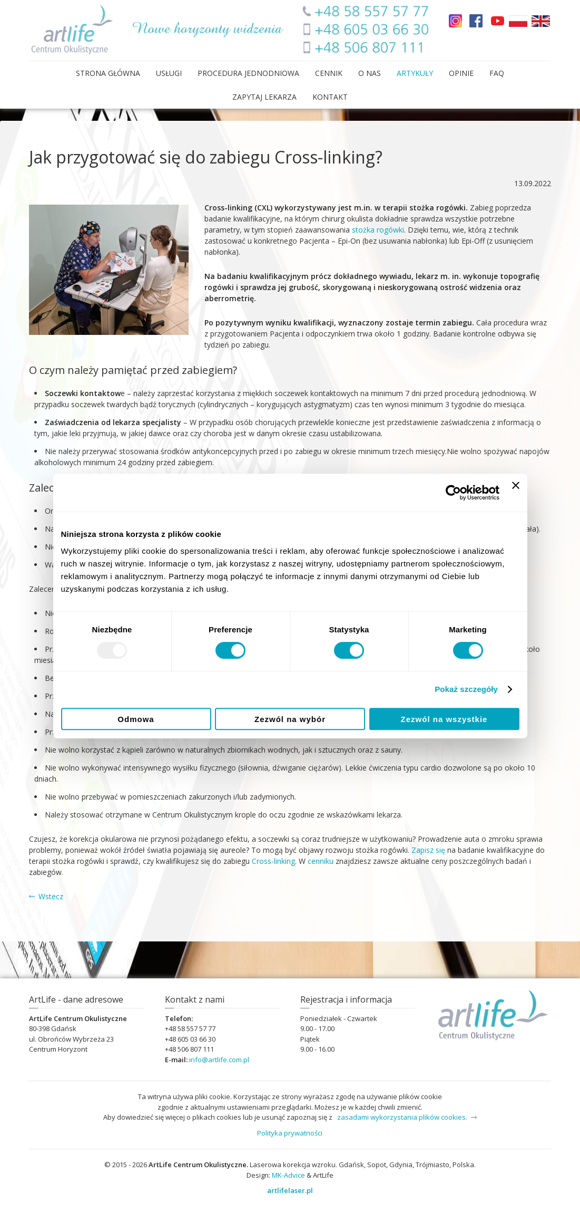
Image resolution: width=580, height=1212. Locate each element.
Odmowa (135, 719)
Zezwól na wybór (290, 719)
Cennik (328, 73)
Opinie (461, 73)
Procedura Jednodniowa (248, 73)
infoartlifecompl (219, 1059)
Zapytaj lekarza (264, 97)
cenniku (320, 861)
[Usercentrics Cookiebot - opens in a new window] (453, 493)
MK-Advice (288, 1175)
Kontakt (330, 97)
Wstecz (50, 896)
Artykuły (415, 73)
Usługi (169, 73)
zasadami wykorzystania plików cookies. (402, 1117)
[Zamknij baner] (515, 493)
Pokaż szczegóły (466, 689)
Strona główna (108, 73)
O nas (369, 73)
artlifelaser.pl (290, 1190)
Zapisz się (428, 850)
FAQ (496, 73)
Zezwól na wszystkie (444, 719)
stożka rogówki (378, 230)
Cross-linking (273, 861)
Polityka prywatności (289, 1133)
